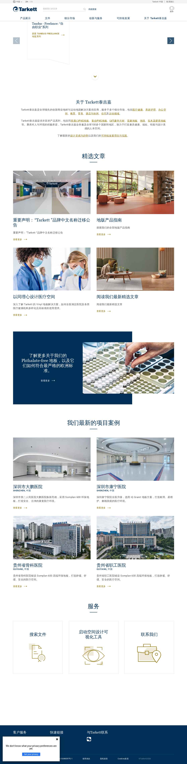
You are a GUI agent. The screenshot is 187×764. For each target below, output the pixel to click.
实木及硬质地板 (157, 157)
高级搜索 (92, 9)
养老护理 (150, 146)
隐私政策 (104, 759)
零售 (80, 149)
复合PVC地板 (99, 157)
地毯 (142, 157)
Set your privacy (31, 754)
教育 (72, 149)
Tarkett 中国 (157, 2)
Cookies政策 (123, 759)
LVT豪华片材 (117, 157)
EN (31, 2)
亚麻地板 (132, 157)
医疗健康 (137, 146)
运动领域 (114, 149)
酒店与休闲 (92, 149)
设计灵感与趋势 (79, 172)
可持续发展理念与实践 (114, 172)
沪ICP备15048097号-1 (63, 759)
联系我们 (170, 2)
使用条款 (86, 759)
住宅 (103, 149)
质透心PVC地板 (80, 157)
